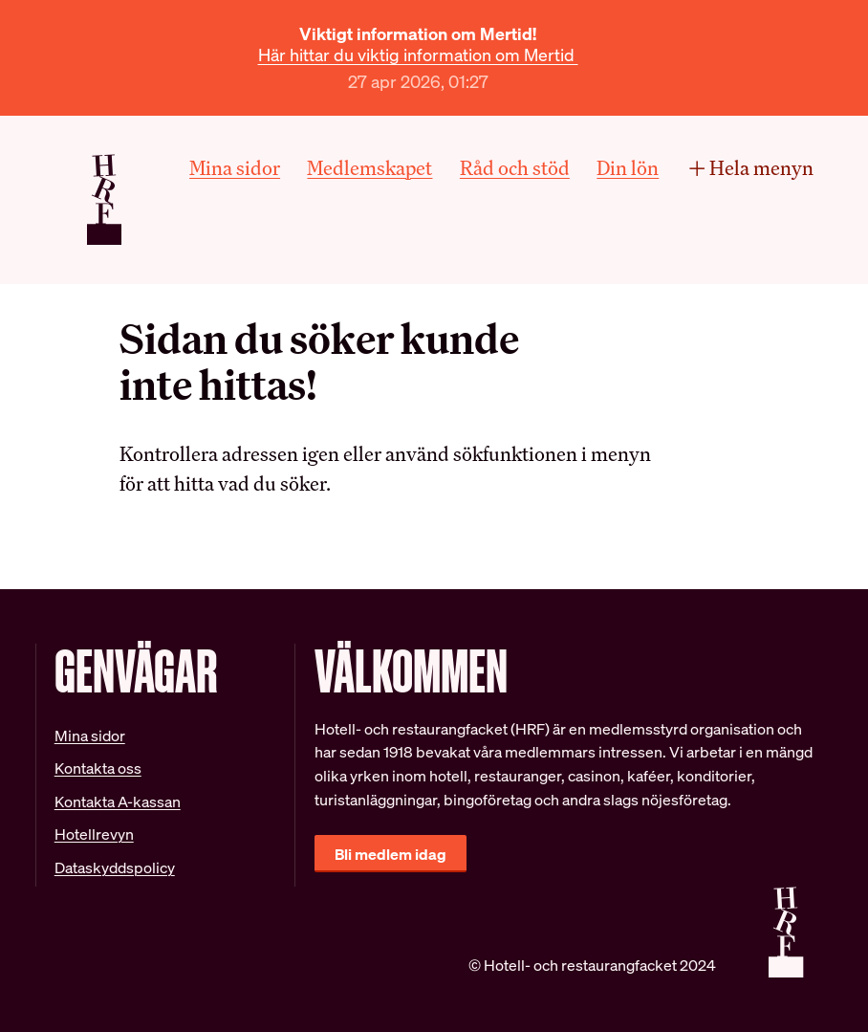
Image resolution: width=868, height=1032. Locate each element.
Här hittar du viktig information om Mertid (418, 54)
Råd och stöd (515, 168)
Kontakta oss (97, 768)
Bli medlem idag (390, 854)
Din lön (628, 168)
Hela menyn (750, 168)
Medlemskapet (369, 168)
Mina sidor (234, 168)
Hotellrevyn (94, 834)
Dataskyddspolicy (114, 867)
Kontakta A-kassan (117, 801)
